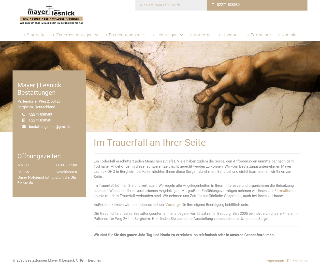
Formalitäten (285, 190)
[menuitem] (34, 35)
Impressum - (276, 261)
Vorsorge (173, 204)
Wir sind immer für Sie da (160, 5)
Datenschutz (297, 261)
